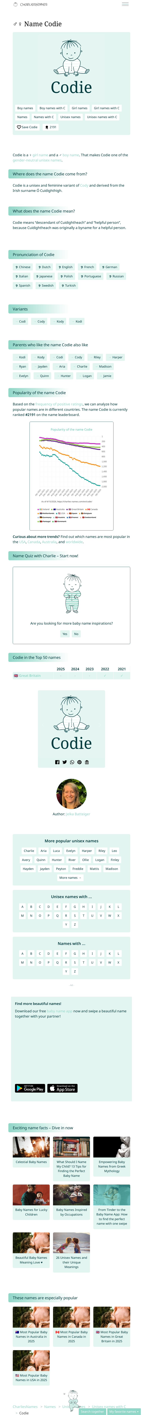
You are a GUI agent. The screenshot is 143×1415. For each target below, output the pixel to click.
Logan (87, 376)
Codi (22, 321)
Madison (105, 366)
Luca (56, 851)
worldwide (74, 541)
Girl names (79, 108)
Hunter (66, 376)
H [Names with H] (83, 954)
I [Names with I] (92, 954)
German (109, 267)
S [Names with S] (75, 962)
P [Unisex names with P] (49, 916)
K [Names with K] (110, 954)
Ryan (22, 366)
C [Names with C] (40, 954)
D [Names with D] (48, 954)
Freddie (78, 869)
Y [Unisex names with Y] (66, 924)
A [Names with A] (22, 954)
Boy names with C (52, 108)
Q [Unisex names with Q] (57, 916)
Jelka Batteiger (78, 814)
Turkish (68, 285)
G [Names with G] (75, 954)
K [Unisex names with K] (110, 907)
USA (22, 541)
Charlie (82, 366)
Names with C (44, 117)
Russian (116, 276)
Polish (66, 276)
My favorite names (122, 1411)
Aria (62, 366)
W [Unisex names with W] (109, 916)
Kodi (79, 321)
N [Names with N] (31, 962)
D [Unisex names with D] (48, 907)
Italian (21, 276)
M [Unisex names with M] (22, 916)
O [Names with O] (40, 962)
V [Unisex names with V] (101, 916)
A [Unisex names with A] (22, 907)
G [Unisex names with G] (75, 907)
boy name (71, 155)
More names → (70, 878)
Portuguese (90, 276)
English (65, 267)
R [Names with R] (66, 962)
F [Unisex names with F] (66, 907)
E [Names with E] (57, 954)
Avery (26, 860)
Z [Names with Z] (75, 971)
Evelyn (23, 376)
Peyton (61, 869)
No (76, 634)
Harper (117, 357)
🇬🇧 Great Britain (27, 675)
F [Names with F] (66, 954)
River (72, 860)
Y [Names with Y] (66, 971)
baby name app (60, 1011)
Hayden (28, 869)
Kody (60, 321)
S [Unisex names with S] (75, 916)
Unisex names (70, 117)
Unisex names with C (102, 117)
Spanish (22, 285)
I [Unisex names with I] (92, 907)
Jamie (107, 376)
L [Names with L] (118, 954)
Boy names (25, 108)
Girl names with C (107, 108)
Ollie (85, 860)
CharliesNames (25, 1406)
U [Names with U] (92, 962)
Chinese (22, 267)
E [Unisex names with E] (57, 907)
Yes (65, 634)
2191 (50, 127)
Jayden (42, 366)
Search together (92, 1411)
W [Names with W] (109, 962)
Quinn (44, 376)
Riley (97, 357)
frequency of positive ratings (59, 404)
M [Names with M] (22, 962)
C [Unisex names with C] (40, 907)
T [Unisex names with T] (83, 916)
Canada (34, 541)
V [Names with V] (101, 962)
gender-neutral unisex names (37, 160)
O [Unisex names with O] (40, 916)
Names (22, 117)
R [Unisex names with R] (66, 916)
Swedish (46, 285)
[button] (43, 724)
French (87, 267)
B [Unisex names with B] (31, 907)
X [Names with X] (118, 962)
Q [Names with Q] (57, 962)
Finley (115, 860)
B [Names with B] (31, 954)
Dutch (44, 267)
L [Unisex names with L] (118, 907)
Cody (84, 185)
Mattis (94, 869)
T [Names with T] (83, 962)
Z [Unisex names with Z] (75, 924)
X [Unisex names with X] (118, 916)
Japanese (44, 276)
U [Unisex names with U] (92, 916)
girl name (40, 155)
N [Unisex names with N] (31, 916)
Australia (49, 541)
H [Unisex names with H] (83, 907)
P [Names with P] (49, 962)
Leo (114, 851)
